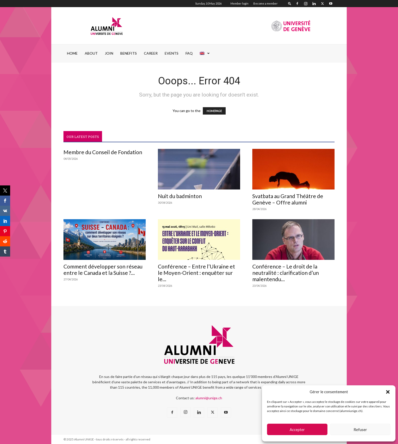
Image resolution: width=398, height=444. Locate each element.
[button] (387, 391)
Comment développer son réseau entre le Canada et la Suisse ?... (102, 269)
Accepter (297, 429)
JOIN (109, 53)
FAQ (189, 53)
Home (72, 53)
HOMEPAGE (214, 111)
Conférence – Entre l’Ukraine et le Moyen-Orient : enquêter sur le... (196, 272)
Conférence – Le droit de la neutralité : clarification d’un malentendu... (285, 272)
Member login (239, 3)
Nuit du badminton (180, 196)
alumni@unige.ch (208, 398)
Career (151, 53)
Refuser (360, 429)
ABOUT (91, 53)
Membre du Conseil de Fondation (102, 152)
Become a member (265, 3)
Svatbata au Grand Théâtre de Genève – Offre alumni (287, 199)
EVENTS (171, 53)
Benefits (128, 53)
